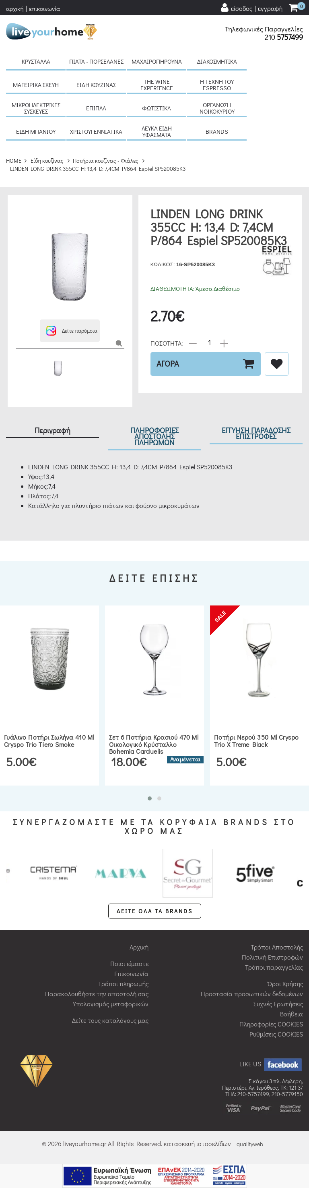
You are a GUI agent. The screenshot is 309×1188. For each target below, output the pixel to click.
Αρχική (139, 947)
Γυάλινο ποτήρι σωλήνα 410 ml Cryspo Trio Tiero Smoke (49, 740)
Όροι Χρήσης (285, 983)
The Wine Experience (156, 84)
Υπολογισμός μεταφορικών (110, 1003)
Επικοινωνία (131, 973)
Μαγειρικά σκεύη (36, 85)
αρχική (15, 8)
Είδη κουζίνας (96, 85)
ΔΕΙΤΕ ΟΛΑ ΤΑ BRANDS (155, 911)
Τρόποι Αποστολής (277, 947)
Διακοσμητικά (217, 61)
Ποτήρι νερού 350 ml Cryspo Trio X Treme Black (256, 740)
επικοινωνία (44, 8)
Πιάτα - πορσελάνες (96, 61)
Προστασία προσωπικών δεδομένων (252, 993)
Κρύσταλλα (36, 61)
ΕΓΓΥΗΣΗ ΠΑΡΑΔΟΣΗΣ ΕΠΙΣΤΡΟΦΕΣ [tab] (256, 433)
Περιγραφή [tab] (52, 430)
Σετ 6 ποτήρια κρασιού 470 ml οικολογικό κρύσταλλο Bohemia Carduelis (153, 744)
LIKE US (271, 1063)
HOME (13, 160)
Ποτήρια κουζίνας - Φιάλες (105, 160)
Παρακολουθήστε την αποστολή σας (96, 993)
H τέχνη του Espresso (217, 84)
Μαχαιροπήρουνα (157, 61)
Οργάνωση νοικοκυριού (217, 108)
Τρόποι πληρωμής (123, 983)
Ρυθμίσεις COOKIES (276, 1034)
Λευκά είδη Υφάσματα (157, 131)
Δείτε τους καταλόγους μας (110, 1020)
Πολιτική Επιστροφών (272, 957)
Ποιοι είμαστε (129, 963)
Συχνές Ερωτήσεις (278, 1003)
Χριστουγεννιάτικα (96, 131)
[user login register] (251, 8)
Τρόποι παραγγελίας (274, 967)
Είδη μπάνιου (36, 131)
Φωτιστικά (156, 108)
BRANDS (217, 131)
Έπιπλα (96, 108)
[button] (70, 330)
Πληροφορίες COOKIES (271, 1024)
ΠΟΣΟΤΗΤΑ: (166, 342)
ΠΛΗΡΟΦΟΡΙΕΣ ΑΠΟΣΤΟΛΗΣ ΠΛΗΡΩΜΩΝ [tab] (154, 436)
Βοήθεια (291, 1014)
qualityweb (250, 1144)
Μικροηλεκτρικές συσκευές (36, 108)
